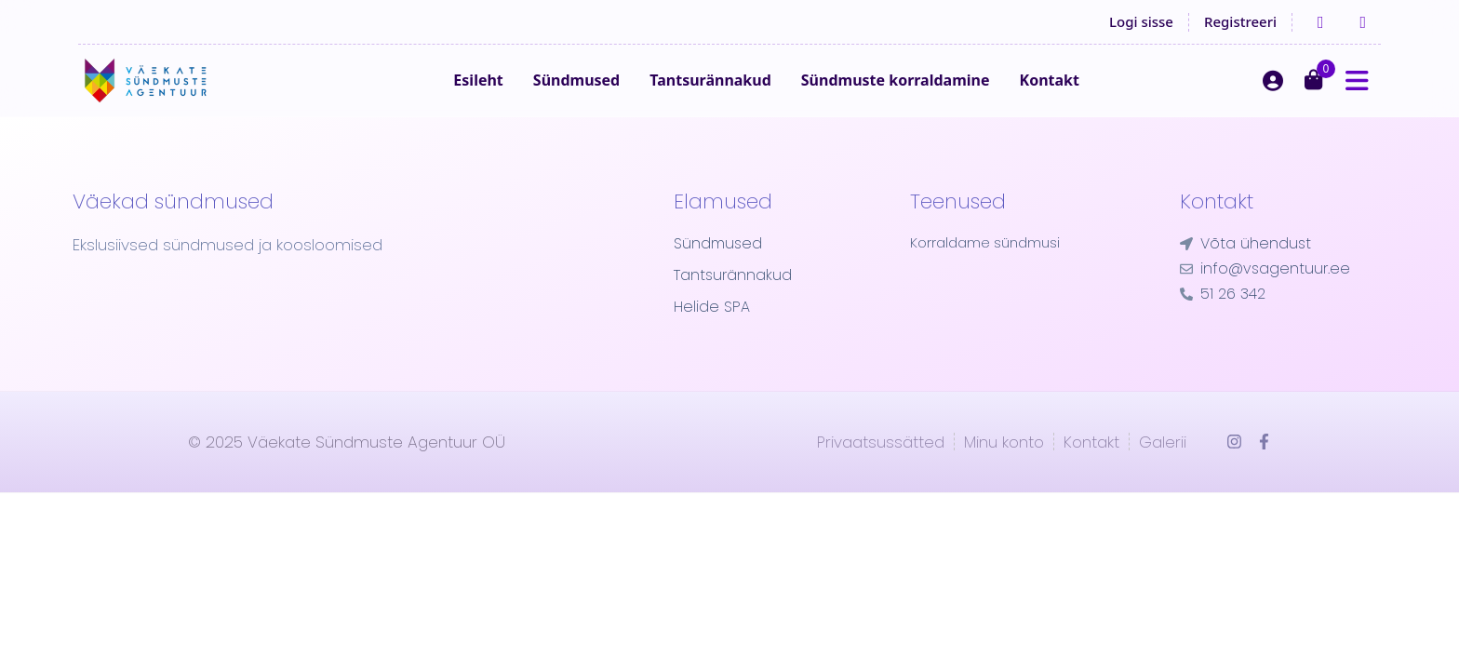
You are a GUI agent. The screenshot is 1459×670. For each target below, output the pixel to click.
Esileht (513, 94)
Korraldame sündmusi (989, 271)
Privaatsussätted (880, 469)
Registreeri (1240, 21)
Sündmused (611, 94)
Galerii (1162, 469)
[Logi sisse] (1273, 94)
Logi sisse (1141, 21)
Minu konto (1004, 469)
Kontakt (1084, 94)
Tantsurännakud (746, 94)
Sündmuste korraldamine (930, 94)
